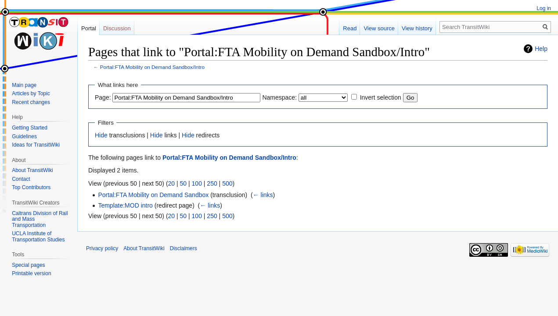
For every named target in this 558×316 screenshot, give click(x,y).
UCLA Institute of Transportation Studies (38, 236)
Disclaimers (183, 248)
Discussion (117, 28)
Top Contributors (31, 187)
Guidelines (24, 136)
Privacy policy (102, 248)
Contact (21, 179)
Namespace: (279, 97)
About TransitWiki (32, 170)
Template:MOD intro (125, 205)
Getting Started (29, 128)
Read (349, 28)
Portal (88, 28)
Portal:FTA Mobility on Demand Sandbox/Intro (152, 67)
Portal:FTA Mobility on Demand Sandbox (153, 194)
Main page (24, 85)
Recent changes (31, 102)
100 (197, 183)
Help (541, 48)
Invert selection (380, 97)
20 (171, 183)
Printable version (31, 273)
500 (227, 183)
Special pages (28, 265)
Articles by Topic (31, 93)
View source (379, 28)
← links (263, 194)
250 (212, 183)
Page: (103, 97)
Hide (101, 135)
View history (417, 28)
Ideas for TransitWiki (36, 145)
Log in (543, 8)
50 (183, 183)
